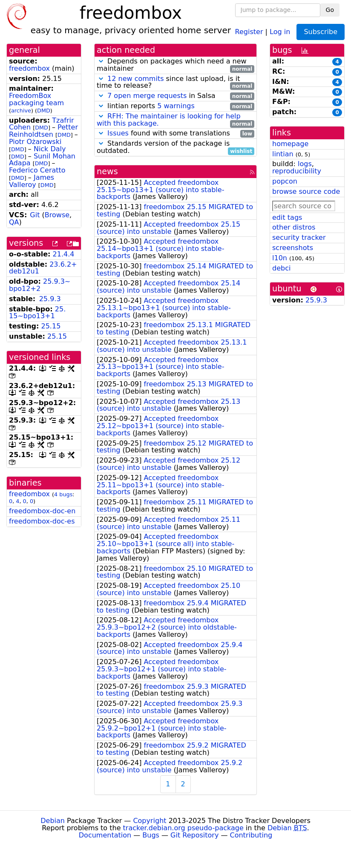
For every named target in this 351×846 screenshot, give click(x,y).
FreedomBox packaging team (36, 99)
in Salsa (175, 96)
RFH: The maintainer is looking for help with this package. (169, 119)
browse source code (306, 191)
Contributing (251, 835)
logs (305, 164)
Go (330, 9)
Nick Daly (50, 149)
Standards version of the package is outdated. (175, 147)
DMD (43, 110)
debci (281, 268)
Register (249, 31)
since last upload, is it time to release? (175, 82)
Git (35, 215)
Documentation (105, 835)
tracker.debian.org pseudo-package (183, 828)
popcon (284, 181)
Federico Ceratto (37, 170)
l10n (279, 258)
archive (21, 110)
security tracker (299, 237)
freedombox (29, 68)
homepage (290, 144)
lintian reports (175, 106)
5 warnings (176, 106)
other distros (293, 227)
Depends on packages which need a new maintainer (175, 65)
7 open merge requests (147, 96)
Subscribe (320, 32)
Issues (118, 133)
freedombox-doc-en (42, 511)
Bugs (150, 835)
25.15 (51, 326)
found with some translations (175, 133)
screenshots (292, 248)
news (107, 171)
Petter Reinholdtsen (43, 130)
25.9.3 (50, 299)
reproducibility (296, 171)
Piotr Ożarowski (35, 142)
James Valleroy (31, 181)
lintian (282, 154)
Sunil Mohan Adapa (42, 159)
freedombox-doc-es (42, 521)
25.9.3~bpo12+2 (39, 285)
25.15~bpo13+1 (37, 312)
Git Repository (194, 835)
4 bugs (63, 494)
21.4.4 (64, 254)
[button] (101, 61)
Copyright (149, 821)
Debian (52, 821)
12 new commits (135, 79)
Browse (57, 215)
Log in (280, 31)
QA (14, 222)
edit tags (287, 217)
